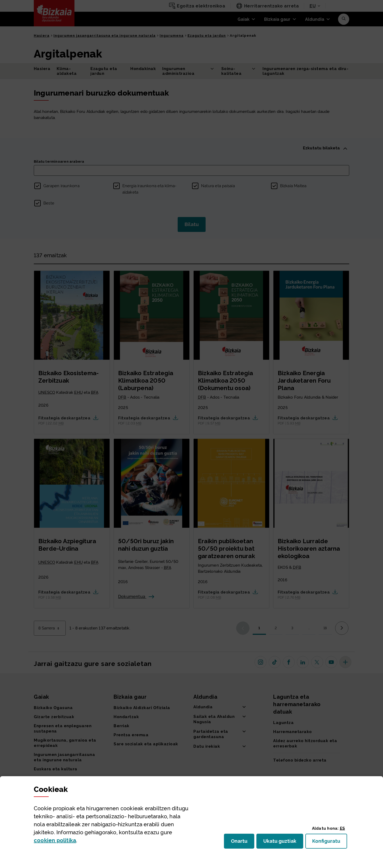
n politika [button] (55, 840)
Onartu (242, 842)
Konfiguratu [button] (329, 842)
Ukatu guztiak (281, 842)
